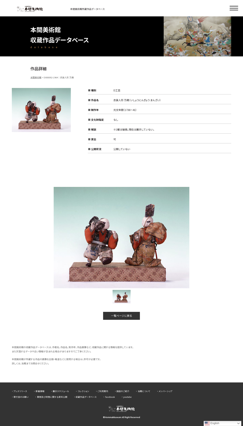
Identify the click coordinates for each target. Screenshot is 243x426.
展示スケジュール (61, 391)
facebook (110, 396)
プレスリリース (20, 391)
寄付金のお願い (21, 396)
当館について (144, 391)
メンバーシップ (165, 391)
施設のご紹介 (122, 391)
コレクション (83, 391)
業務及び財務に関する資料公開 (52, 396)
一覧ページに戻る (121, 316)
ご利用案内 (103, 391)
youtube (127, 396)
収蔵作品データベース (86, 396)
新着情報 (40, 391)
